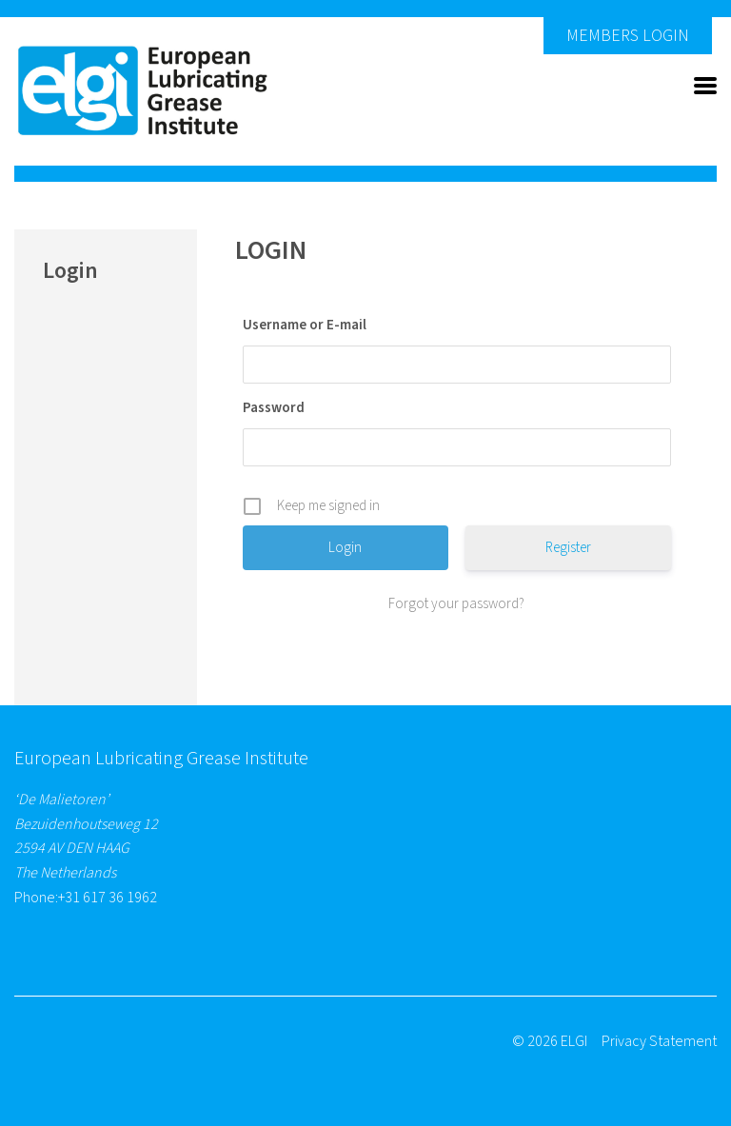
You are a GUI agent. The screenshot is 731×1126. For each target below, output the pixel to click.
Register (568, 548)
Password (274, 408)
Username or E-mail (304, 325)
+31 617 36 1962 (107, 897)
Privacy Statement (659, 1041)
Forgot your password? (456, 604)
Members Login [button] (627, 36)
